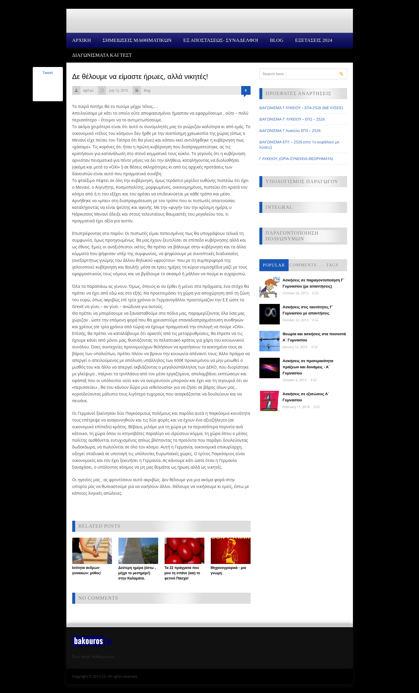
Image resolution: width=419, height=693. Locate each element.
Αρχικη (81, 40)
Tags (332, 265)
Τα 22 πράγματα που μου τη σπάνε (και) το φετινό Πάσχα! (182, 573)
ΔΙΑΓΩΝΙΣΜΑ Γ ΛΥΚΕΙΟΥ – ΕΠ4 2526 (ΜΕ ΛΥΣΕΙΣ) (301, 107)
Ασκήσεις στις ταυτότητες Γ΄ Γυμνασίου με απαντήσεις (308, 310)
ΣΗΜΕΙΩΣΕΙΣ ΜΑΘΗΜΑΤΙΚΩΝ (137, 40)
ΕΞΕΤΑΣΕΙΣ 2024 (313, 40)
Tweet (47, 72)
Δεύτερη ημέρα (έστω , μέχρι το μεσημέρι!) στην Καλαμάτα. (137, 573)
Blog (276, 40)
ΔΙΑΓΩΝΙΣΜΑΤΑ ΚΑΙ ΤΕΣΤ (102, 55)
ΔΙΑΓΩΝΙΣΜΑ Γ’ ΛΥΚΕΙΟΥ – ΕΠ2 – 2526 (292, 119)
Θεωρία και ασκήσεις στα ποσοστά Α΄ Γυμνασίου (314, 337)
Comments (303, 265)
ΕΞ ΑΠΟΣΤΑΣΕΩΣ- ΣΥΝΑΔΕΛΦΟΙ (220, 40)
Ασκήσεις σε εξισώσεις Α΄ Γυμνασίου (306, 397)
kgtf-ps (88, 90)
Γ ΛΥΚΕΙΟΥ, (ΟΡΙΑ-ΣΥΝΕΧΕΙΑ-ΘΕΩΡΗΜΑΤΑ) (296, 158)
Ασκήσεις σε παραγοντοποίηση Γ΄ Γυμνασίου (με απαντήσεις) (314, 283)
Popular (274, 265)
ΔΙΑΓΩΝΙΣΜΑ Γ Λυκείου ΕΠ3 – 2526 (290, 130)
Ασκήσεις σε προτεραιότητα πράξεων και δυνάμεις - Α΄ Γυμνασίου (308, 367)
